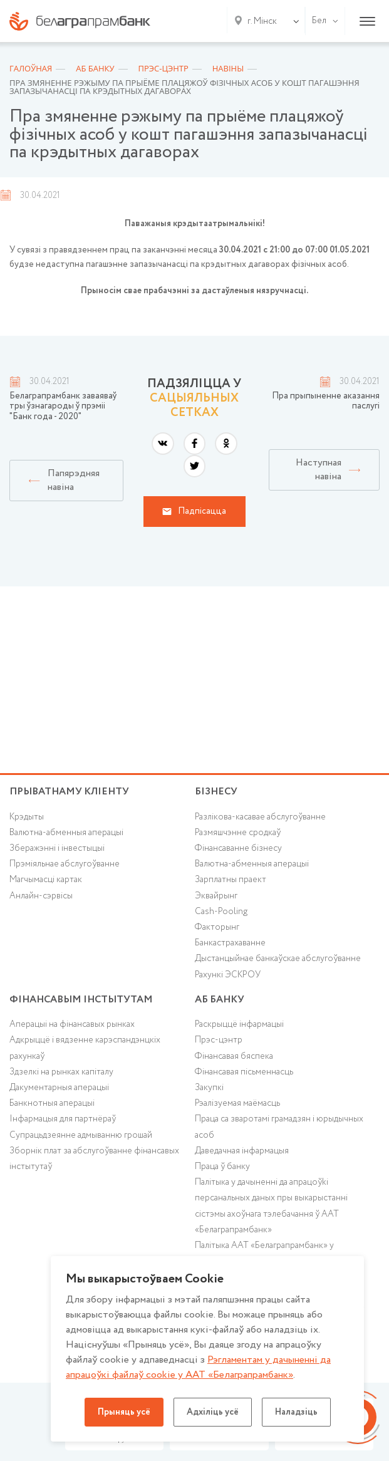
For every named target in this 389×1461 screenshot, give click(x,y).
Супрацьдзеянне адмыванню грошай (80, 1135)
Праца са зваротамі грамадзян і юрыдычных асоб (279, 1127)
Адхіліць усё (213, 1412)
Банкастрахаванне (230, 943)
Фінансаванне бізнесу (238, 848)
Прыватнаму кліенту (69, 791)
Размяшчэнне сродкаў (238, 832)
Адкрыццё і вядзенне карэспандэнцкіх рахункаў (84, 1048)
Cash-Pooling (221, 911)
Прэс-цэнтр (218, 1040)
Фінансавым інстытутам (81, 999)
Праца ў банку (222, 1166)
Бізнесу (216, 791)
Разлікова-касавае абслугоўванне (260, 817)
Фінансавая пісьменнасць (244, 1072)
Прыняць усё (124, 1412)
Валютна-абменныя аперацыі (66, 832)
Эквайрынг (216, 896)
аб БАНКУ (219, 999)
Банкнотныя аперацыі (52, 1103)
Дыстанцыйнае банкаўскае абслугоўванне (278, 958)
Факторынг (217, 927)
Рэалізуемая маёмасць (237, 1103)
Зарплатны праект (230, 879)
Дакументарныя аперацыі (59, 1087)
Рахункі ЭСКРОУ (228, 975)
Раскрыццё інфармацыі (239, 1024)
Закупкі (209, 1087)
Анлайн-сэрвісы (41, 896)
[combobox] (259, 21)
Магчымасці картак (45, 879)
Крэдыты (26, 817)
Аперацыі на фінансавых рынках (72, 1024)
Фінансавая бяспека (234, 1056)
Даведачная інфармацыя (242, 1151)
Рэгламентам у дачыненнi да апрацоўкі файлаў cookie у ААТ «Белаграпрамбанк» (198, 1367)
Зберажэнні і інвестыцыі (57, 848)
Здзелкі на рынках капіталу (61, 1072)
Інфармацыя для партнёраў (62, 1119)
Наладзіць (296, 1412)
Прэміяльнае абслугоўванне (64, 864)
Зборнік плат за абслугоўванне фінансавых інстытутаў (94, 1159)
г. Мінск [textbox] (262, 21)
